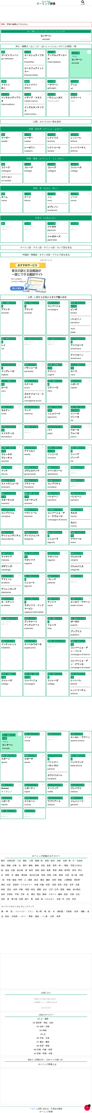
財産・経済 (50, 860)
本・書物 (15, 875)
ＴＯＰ (32, 1108)
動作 (3, 860)
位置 (67, 875)
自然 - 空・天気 (63, 899)
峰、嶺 (47, 911)
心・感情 (28, 880)
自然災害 (11, 860)
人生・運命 (22, 860)
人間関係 (68, 880)
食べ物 (74, 875)
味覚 (3, 889)
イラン (30, 911)
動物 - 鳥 (39, 860)
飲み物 (20, 870)
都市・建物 (28, 865)
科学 (74, 899)
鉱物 (61, 875)
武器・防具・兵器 (60, 884)
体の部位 (77, 889)
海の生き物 (34, 875)
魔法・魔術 (45, 880)
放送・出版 (10, 870)
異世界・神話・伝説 (44, 1022)
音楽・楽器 (46, 865)
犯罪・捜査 (57, 880)
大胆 (52, 916)
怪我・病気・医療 (43, 870)
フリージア (20, 911)
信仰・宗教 (18, 889)
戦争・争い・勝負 (61, 865)
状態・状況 (30, 889)
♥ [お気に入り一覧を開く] (88, 1107)
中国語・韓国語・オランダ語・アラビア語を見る (46, 254)
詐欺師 (15, 916)
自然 (59, 860)
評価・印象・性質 (42, 884)
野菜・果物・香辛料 (61, 870)
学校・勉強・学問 (14, 880)
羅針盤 (60, 911)
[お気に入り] (20, 52)
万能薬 (69, 911)
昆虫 (9, 889)
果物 (31, 916)
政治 (36, 880)
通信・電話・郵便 (39, 894)
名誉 (76, 911)
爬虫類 (24, 875)
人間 (31, 860)
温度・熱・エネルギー (45, 899)
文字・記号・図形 (57, 889)
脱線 (37, 916)
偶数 (83, 911)
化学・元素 (75, 884)
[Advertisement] (46, 13)
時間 (7, 875)
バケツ (23, 916)
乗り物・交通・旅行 (20, 899)
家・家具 (29, 870)
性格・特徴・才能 (49, 875)
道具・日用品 (7, 894)
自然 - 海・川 (69, 860)
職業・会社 (42, 889)
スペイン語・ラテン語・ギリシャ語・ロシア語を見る (46, 247)
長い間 (39, 911)
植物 (69, 889)
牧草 (58, 916)
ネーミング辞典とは (47, 1064)
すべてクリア (46, 1008)
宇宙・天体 (20, 894)
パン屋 (45, 916)
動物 (37, 865)
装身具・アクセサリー (22, 884)
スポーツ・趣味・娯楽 (58, 894)
